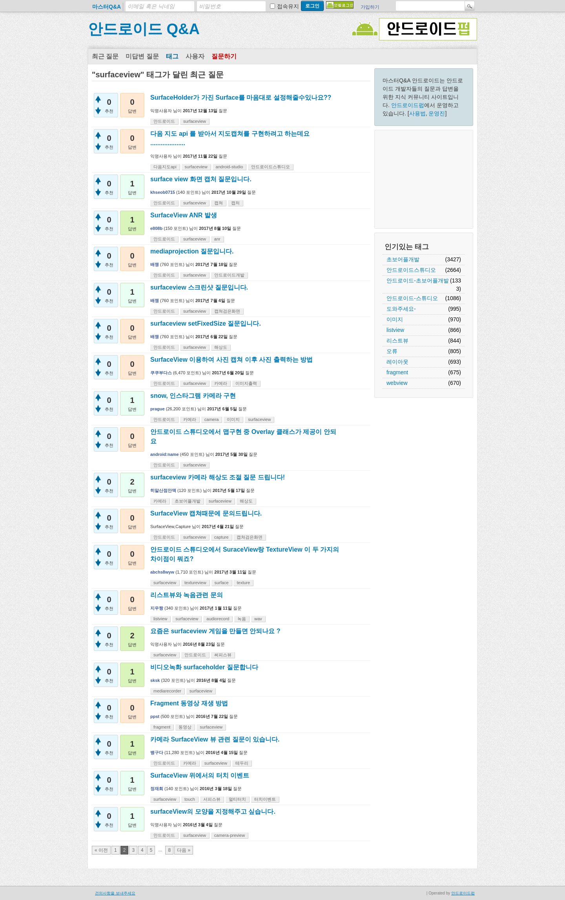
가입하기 (370, 7)
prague (157, 408)
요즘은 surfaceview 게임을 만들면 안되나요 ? (215, 631)
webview (397, 383)
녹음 (241, 618)
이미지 (394, 319)
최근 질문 (105, 56)
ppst (154, 716)
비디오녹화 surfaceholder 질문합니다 (204, 667)
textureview (195, 582)
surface (222, 582)
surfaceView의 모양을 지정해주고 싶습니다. (212, 811)
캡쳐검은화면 (227, 311)
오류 (391, 351)
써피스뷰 (222, 654)
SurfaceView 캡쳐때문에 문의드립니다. (206, 513)
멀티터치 (237, 799)
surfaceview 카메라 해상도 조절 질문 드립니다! (217, 477)
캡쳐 (218, 202)
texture (243, 582)
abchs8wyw (162, 572)
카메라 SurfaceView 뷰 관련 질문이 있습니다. (215, 739)
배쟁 (154, 264)
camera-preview (229, 835)
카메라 (220, 383)
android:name (164, 454)
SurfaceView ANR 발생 (183, 215)
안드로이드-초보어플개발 (417, 280)
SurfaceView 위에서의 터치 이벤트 (199, 775)
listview (395, 330)
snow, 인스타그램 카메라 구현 (193, 395)
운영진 (436, 113)
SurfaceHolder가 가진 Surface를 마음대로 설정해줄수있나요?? (240, 97)
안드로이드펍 (407, 105)
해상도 (220, 347)
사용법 (417, 113)
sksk (155, 680)
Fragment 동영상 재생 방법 (189, 703)
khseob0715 (162, 192)
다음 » (183, 850)
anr (217, 239)
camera (211, 419)
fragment (397, 372)
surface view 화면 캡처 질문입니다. (201, 179)
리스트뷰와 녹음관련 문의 (186, 595)
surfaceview (194, 121)
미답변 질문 (142, 56)
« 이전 (101, 850)
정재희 (156, 788)
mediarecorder (167, 691)
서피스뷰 (212, 799)
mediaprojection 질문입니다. (191, 251)
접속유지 (288, 6)
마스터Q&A (106, 7)
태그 (172, 56)
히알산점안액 (163, 490)
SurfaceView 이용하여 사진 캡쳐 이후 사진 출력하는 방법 (231, 359)
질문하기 (224, 56)
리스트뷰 (397, 340)
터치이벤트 (265, 799)
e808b (156, 228)
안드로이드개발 (229, 275)
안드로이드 (164, 121)
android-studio (229, 166)
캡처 (235, 202)
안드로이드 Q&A (144, 29)
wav (258, 618)
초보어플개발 (402, 259)
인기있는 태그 (407, 247)
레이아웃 (397, 362)
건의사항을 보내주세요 (115, 893)
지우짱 (156, 608)
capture (221, 537)
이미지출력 (246, 383)
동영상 (185, 727)
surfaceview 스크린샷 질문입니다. (199, 287)
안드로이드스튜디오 (411, 270)
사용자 (195, 56)
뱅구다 (156, 752)
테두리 (241, 763)
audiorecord (217, 618)
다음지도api (165, 166)
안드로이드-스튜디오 (412, 298)
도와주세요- (401, 309)
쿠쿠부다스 (161, 372)
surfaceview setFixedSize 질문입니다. (205, 323)
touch (189, 799)
